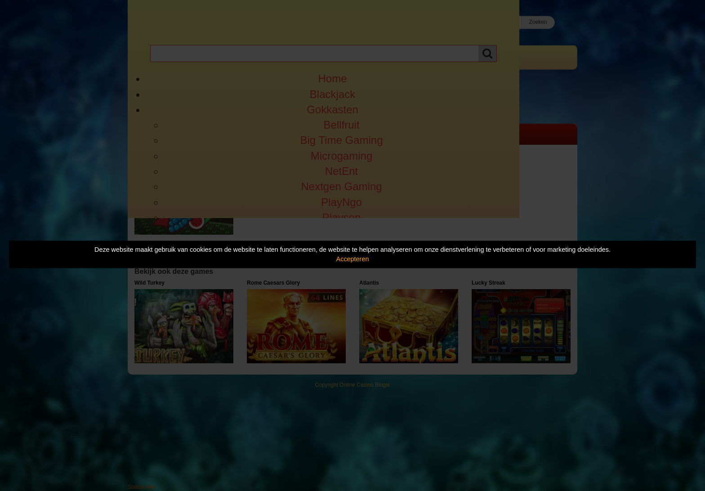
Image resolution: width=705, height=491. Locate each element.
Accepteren (352, 259)
